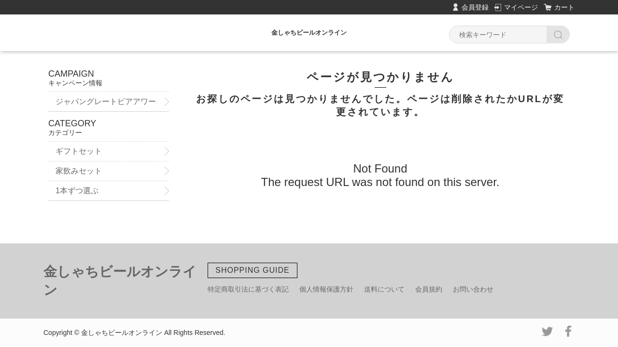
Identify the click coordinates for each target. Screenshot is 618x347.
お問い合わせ (473, 289)
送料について (384, 289)
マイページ (521, 7)
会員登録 (475, 7)
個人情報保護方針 (326, 289)
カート (564, 7)
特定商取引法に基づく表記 (248, 289)
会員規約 (428, 289)
